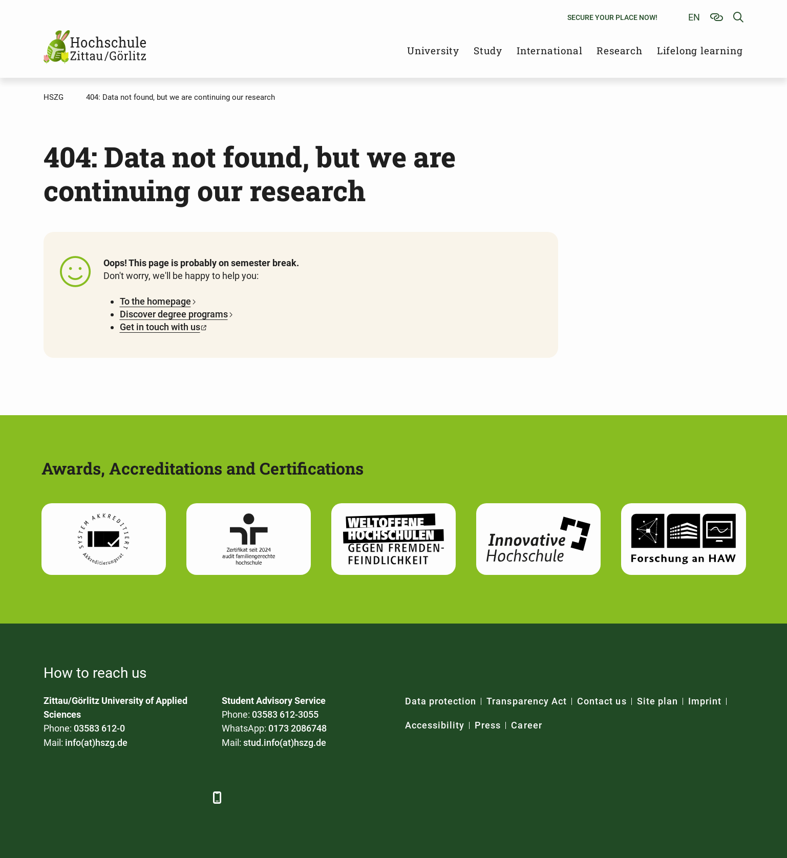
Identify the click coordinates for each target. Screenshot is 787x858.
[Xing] (109, 797)
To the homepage (155, 301)
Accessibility (435, 725)
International (549, 50)
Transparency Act (526, 701)
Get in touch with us (160, 326)
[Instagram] (165, 797)
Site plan (657, 701)
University (433, 50)
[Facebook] (52, 797)
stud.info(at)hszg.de (284, 742)
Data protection (441, 701)
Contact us (602, 701)
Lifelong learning (700, 50)
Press (488, 725)
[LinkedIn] (81, 797)
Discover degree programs (174, 314)
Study (488, 50)
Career (526, 725)
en (694, 17)
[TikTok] (193, 797)
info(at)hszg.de (96, 742)
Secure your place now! (612, 17)
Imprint (704, 701)
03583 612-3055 (285, 714)
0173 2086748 (297, 728)
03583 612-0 (99, 728)
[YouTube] (137, 797)
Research (619, 50)
